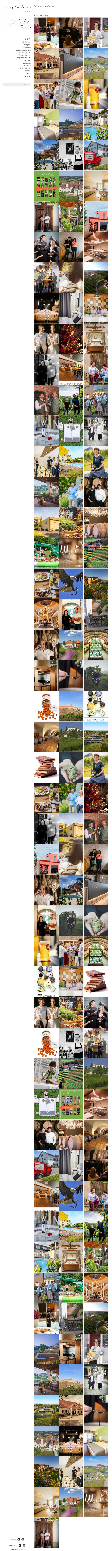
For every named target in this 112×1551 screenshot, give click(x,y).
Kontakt (21, 1549)
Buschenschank (25, 68)
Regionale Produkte (24, 58)
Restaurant (27, 63)
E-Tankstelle (26, 47)
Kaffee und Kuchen (24, 52)
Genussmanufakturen (23, 50)
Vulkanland (27, 11)
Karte (28, 77)
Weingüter (27, 60)
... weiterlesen (27, 30)
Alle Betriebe (26, 42)
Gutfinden (17, 8)
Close (107, 6)
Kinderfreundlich (25, 55)
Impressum (14, 1549)
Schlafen (28, 71)
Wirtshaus (27, 65)
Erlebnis (28, 73)
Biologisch (27, 45)
